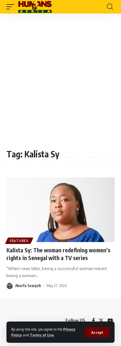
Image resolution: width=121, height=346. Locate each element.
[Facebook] (93, 320)
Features (19, 241)
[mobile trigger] (11, 7)
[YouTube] (110, 320)
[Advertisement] (60, 77)
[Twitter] (101, 320)
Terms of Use (42, 335)
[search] (110, 7)
